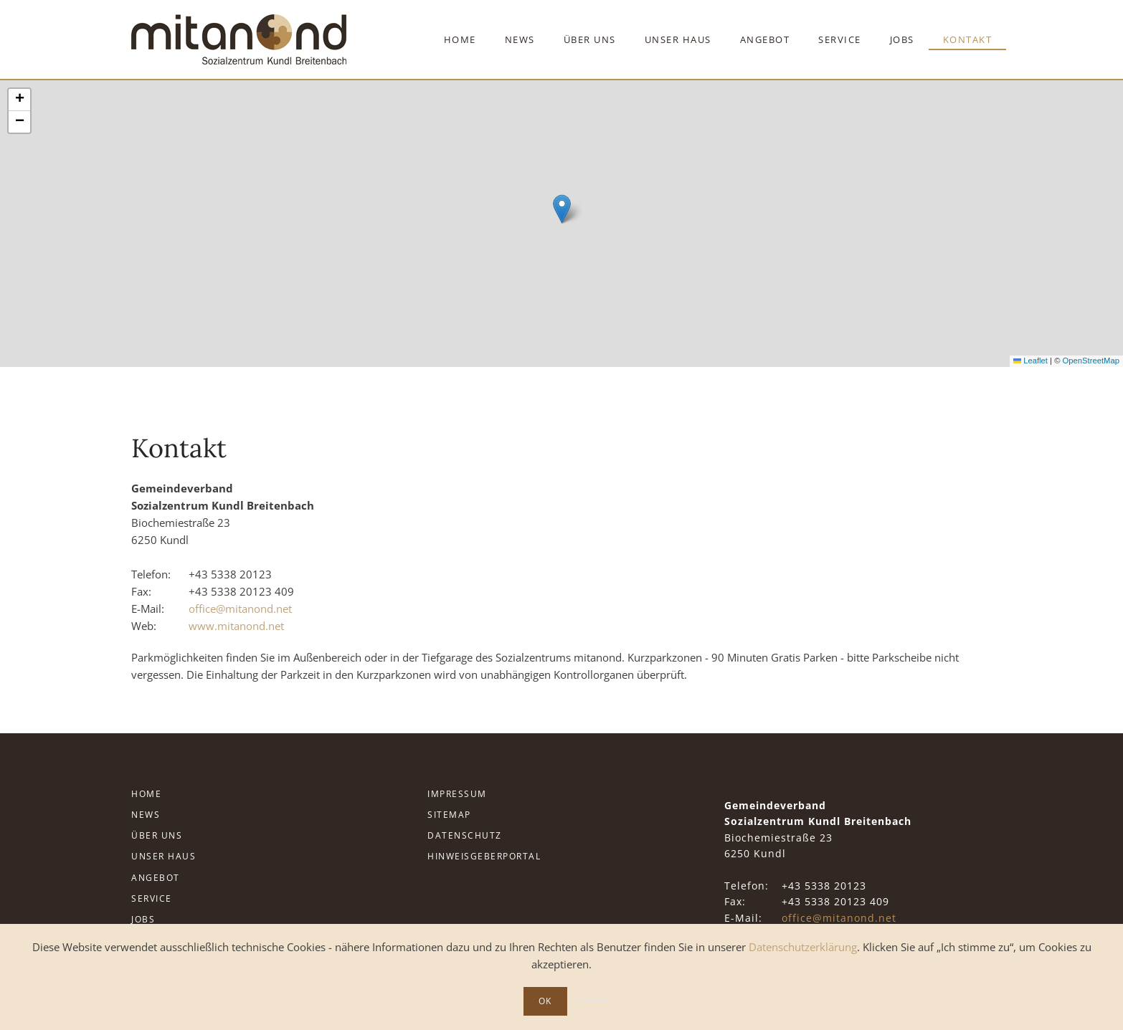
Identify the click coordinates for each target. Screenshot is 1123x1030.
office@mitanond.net (240, 608)
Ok (545, 1001)
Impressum (457, 794)
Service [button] (839, 39)
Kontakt (967, 39)
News (520, 39)
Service (151, 898)
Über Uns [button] (590, 39)
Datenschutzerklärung (803, 947)
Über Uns (156, 835)
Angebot (155, 878)
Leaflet (1030, 360)
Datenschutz (464, 835)
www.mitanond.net (236, 626)
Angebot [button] (765, 39)
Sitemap (449, 815)
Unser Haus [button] (678, 39)
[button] (562, 209)
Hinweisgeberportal (484, 856)
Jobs (902, 39)
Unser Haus (163, 856)
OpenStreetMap (1091, 360)
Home (460, 39)
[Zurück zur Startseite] (238, 39)
